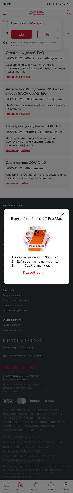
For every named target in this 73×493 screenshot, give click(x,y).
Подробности (33, 272)
